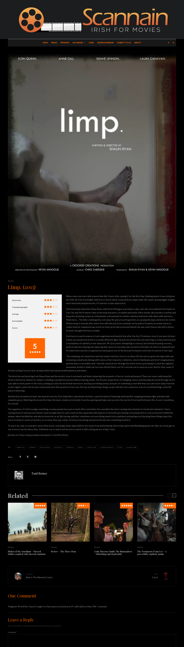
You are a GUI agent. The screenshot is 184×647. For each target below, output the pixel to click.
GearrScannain (105, 43)
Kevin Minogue (107, 447)
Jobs (91, 43)
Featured (58, 447)
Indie (81, 447)
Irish (45, 43)
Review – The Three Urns (63, 551)
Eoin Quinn (45, 447)
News (54, 43)
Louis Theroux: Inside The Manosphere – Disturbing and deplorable (113, 552)
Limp (120, 447)
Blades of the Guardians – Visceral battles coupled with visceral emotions (26, 552)
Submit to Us (124, 43)
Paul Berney (39, 473)
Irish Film (92, 447)
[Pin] (35, 457)
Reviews (65, 43)
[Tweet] (28, 457)
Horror (70, 447)
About (137, 43)
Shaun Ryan (131, 447)
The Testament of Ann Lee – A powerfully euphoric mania (151, 552)
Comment (12, 632)
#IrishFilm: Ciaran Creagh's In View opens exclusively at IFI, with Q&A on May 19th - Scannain (62, 606)
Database (78, 43)
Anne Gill (21, 447)
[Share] (20, 457)
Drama (32, 447)
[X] (173, 42)
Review (11, 281)
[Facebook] (168, 42)
